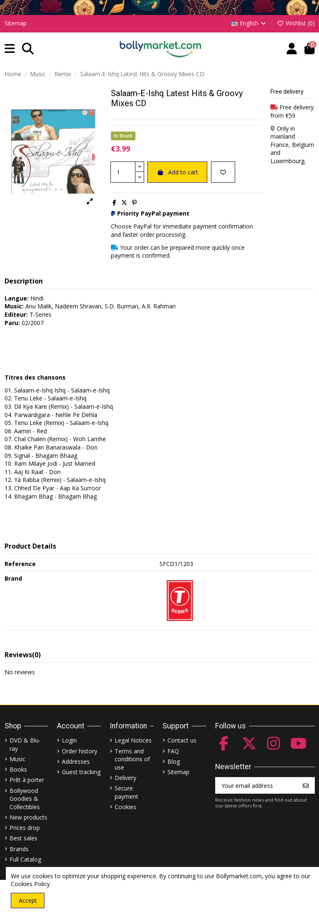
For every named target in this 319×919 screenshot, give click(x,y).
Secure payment (126, 792)
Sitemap (16, 23)
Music (17, 759)
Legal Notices (133, 740)
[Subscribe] (305, 785)
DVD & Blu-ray (25, 744)
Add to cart (178, 172)
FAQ (173, 751)
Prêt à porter (27, 780)
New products (28, 817)
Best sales (23, 838)
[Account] (292, 49)
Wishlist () (296, 23)
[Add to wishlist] (223, 172)
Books (18, 769)
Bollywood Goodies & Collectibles (25, 799)
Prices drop (25, 828)
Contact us (181, 740)
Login (69, 740)
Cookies (125, 807)
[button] (10, 49)
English (249, 23)
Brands (19, 849)
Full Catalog (25, 859)
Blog (173, 761)
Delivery (125, 778)
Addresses (76, 761)
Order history (79, 751)
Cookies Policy (30, 884)
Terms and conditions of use (132, 759)
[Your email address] (256, 785)
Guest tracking (81, 772)
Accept (28, 900)
